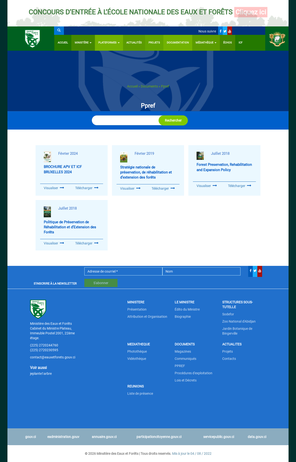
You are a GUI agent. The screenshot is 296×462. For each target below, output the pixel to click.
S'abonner (100, 283)
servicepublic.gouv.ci (218, 437)
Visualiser (51, 188)
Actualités (134, 42)
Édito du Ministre (187, 309)
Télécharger (87, 188)
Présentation (137, 309)
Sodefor (228, 314)
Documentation (178, 42)
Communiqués (185, 359)
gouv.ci (30, 437)
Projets (154, 42)
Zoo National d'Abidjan (239, 321)
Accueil (63, 42)
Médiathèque (206, 42)
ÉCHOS (227, 42)
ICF (240, 42)
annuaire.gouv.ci (104, 437)
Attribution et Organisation (147, 316)
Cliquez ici (250, 12)
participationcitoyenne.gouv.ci (158, 437)
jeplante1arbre (41, 373)
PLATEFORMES (109, 42)
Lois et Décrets (186, 380)
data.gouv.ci (257, 437)
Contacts (229, 359)
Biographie (183, 316)
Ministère (83, 42)
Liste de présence (140, 393)
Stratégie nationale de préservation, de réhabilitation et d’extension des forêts (146, 172)
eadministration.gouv (63, 437)
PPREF (180, 366)
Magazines (183, 351)
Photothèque (137, 351)
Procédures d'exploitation (193, 373)
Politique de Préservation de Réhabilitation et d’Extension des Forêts (70, 227)
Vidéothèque (136, 359)
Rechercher (173, 120)
